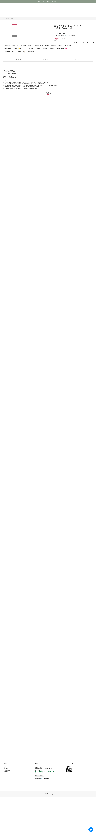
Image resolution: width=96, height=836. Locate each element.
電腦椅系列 (45, 8)
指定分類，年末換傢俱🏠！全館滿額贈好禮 (65, 35)
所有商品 (7, 8)
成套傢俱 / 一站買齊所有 (49, 11)
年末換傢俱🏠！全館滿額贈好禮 (26, 14)
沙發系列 (23, 8)
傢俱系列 (38, 8)
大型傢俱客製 (8, 11)
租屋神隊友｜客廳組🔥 (10, 14)
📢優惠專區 (15, 8)
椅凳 (12, 18)
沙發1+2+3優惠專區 (36, 11)
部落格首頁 (68, 8)
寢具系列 (30, 8)
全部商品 (3, 18)
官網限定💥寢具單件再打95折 (22, 11)
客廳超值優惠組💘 (62, 11)
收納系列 (53, 8)
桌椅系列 (61, 8)
